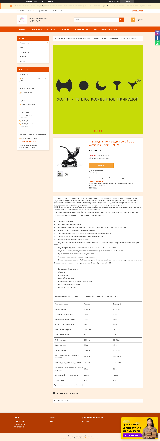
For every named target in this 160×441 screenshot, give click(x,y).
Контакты (64, 29)
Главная (22, 29)
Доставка (85, 421)
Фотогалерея (24, 52)
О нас (53, 29)
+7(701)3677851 (18, 421)
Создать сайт (42, 1)
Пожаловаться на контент (93, 438)
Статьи (22, 61)
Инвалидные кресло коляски (81, 38)
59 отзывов (115, 1)
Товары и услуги (37, 29)
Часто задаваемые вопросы (106, 29)
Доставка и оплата (81, 29)
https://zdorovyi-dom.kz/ (29, 138)
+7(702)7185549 (18, 427)
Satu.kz (89, 436)
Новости (23, 56)
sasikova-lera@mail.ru (29, 141)
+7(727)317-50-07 (19, 424)
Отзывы (50, 421)
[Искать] (121, 20)
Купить (101, 165)
